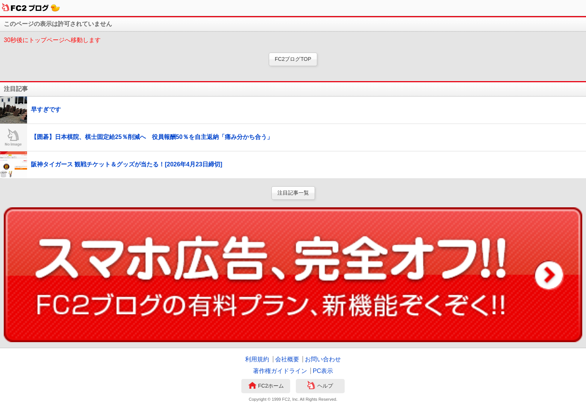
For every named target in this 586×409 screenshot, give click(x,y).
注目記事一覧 (293, 193)
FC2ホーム (266, 386)
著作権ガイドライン (280, 371)
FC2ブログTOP (293, 59)
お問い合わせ (323, 359)
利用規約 (257, 359)
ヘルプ (320, 386)
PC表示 (323, 371)
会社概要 (287, 359)
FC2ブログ (31, 8)
